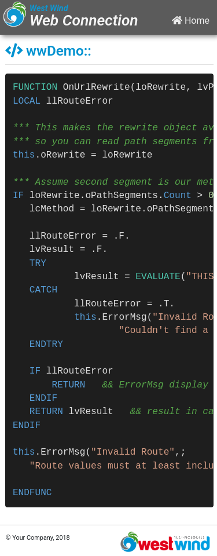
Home (190, 20)
